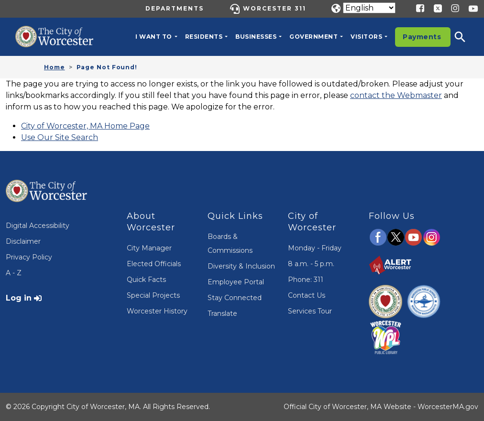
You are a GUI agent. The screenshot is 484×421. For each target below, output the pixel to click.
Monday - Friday (314, 248)
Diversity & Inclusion (241, 266)
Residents (204, 36)
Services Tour (310, 311)
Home (54, 67)
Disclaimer (23, 241)
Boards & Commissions (230, 243)
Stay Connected (235, 297)
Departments (174, 8)
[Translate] (369, 7)
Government (313, 36)
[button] (466, 37)
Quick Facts (146, 279)
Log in (19, 297)
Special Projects (153, 295)
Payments (422, 36)
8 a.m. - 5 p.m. (311, 263)
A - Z (14, 273)
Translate (222, 313)
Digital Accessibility (37, 225)
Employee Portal (236, 282)
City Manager (149, 248)
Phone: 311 (305, 279)
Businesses (255, 36)
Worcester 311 (274, 8)
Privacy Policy (29, 257)
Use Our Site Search (59, 137)
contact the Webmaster (396, 95)
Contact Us (306, 295)
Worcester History (157, 311)
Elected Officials (154, 263)
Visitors (366, 36)
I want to (153, 36)
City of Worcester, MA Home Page (85, 125)
